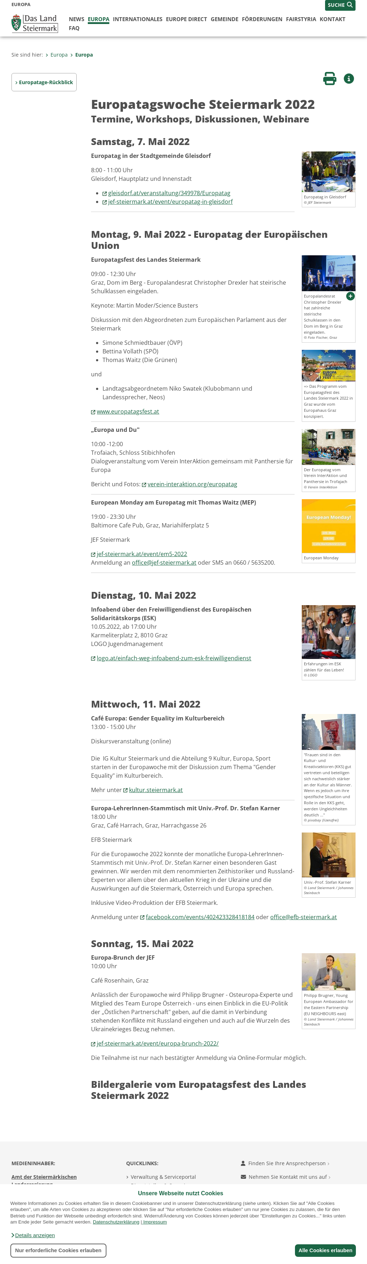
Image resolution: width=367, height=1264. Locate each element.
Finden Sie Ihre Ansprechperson (285, 1163)
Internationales (137, 19)
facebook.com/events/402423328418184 (200, 917)
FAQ (74, 28)
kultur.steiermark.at (156, 790)
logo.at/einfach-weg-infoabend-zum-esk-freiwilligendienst (174, 658)
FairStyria (301, 19)
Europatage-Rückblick (46, 82)
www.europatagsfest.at (128, 411)
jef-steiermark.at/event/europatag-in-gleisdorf (170, 202)
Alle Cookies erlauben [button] (325, 1250)
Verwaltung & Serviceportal (163, 1176)
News (76, 19)
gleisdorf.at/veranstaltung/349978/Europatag (169, 193)
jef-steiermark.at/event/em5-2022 (142, 554)
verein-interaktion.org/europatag (192, 484)
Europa (98, 19)
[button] (32, 1235)
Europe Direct (186, 19)
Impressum (155, 1222)
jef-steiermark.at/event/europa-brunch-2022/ (158, 1043)
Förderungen (262, 19)
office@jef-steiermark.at (164, 562)
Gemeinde (224, 19)
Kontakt (332, 19)
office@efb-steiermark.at (303, 917)
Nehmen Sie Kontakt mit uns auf (285, 1176)
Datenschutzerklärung (116, 1222)
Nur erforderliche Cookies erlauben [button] (58, 1250)
